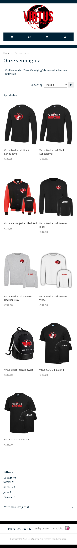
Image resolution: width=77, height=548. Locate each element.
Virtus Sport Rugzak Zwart (18, 369)
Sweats (7, 481)
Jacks (6, 492)
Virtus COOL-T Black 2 (16, 439)
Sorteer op (37, 84)
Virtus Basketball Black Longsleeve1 (51, 152)
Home (6, 53)
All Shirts (8, 487)
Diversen (8, 497)
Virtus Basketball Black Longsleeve (16, 152)
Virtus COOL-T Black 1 (51, 369)
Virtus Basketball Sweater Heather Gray (18, 298)
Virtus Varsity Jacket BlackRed (20, 223)
